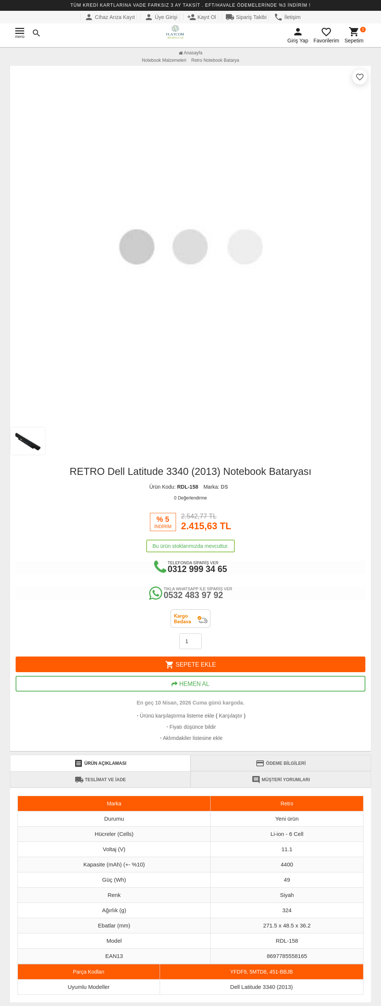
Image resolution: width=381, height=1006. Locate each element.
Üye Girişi (160, 17)
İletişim (287, 17)
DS (224, 487)
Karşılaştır (230, 716)
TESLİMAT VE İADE (100, 780)
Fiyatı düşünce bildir (190, 727)
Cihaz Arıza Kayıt (109, 17)
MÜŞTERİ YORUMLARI (281, 780)
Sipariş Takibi (245, 17)
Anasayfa (190, 52)
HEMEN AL (190, 684)
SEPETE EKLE (190, 664)
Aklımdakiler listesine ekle (190, 738)
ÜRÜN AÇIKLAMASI (100, 763)
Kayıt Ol (201, 17)
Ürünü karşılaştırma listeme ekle (174, 716)
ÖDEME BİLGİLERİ (280, 763)
